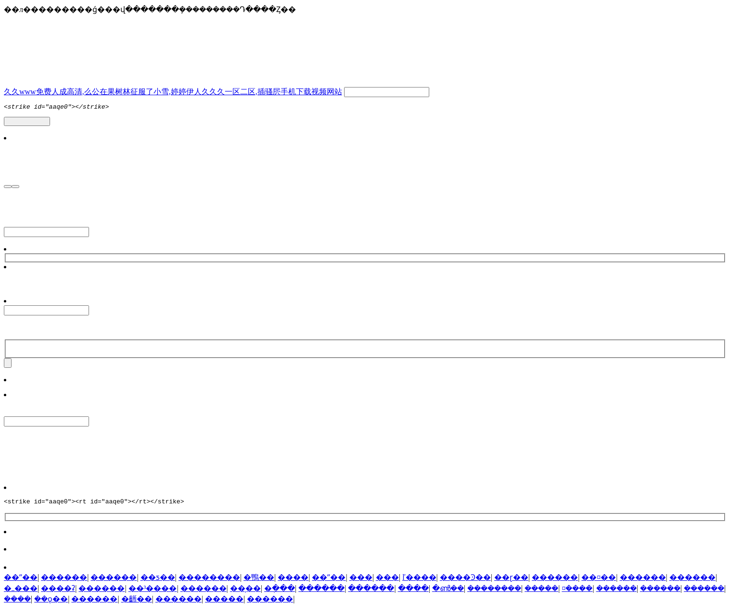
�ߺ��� (21, 594)
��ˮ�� (21, 583)
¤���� (577, 594)
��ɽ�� (511, 583)
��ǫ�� (51, 605)
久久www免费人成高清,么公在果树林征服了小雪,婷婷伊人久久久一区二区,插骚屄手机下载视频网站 (173, 92)
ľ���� (419, 583)
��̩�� (245, 594)
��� (360, 583)
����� (541, 594)
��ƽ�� (158, 583)
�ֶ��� (279, 594)
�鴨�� (258, 583)
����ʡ (58, 594)
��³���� (152, 594)
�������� (209, 583)
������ (64, 583)
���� (293, 583)
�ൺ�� (448, 594)
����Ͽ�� (465, 583)
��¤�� (598, 583)
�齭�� (136, 605)
